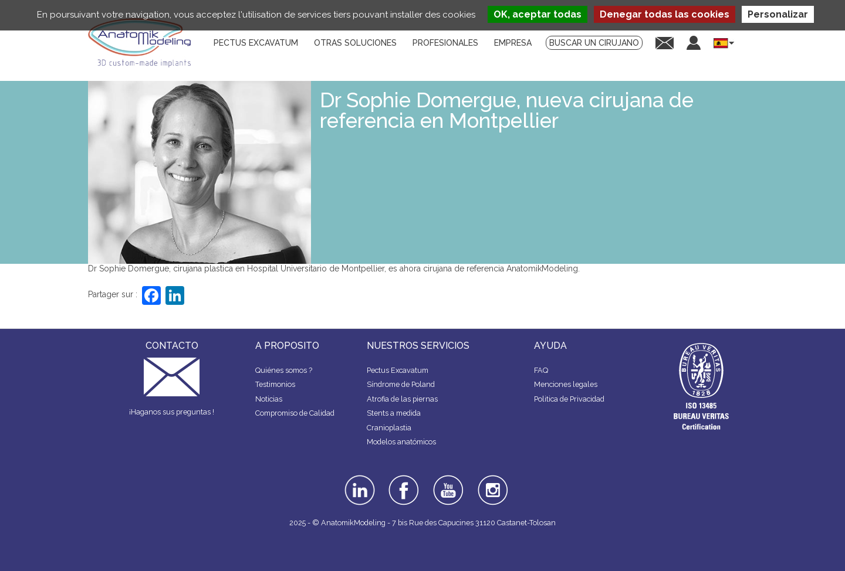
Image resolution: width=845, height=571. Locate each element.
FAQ (541, 370)
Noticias (268, 399)
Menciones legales (565, 384)
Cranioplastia (389, 427)
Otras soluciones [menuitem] (355, 42)
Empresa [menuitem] (513, 42)
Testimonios (275, 384)
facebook (403, 479)
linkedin (358, 479)
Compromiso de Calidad (294, 413)
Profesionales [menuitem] (445, 42)
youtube (447, 479)
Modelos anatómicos (401, 441)
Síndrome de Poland (401, 384)
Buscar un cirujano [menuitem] (594, 42)
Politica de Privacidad (569, 399)
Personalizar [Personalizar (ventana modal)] (778, 14)
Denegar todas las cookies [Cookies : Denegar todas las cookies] (664, 14)
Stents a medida (394, 413)
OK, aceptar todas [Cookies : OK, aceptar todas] (538, 14)
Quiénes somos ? (283, 370)
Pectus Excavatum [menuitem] (256, 42)
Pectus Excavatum (397, 370)
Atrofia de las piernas (402, 399)
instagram (491, 483)
